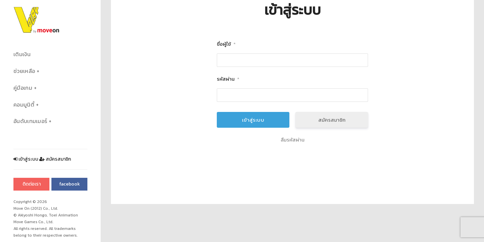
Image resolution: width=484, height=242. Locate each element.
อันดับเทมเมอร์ (30, 121)
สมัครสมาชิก (55, 159)
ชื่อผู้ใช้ (226, 44)
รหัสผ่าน (228, 79)
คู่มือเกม (22, 88)
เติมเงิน (22, 54)
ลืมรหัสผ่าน (293, 140)
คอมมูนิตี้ (23, 105)
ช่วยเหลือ (24, 71)
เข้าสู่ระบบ (25, 159)
